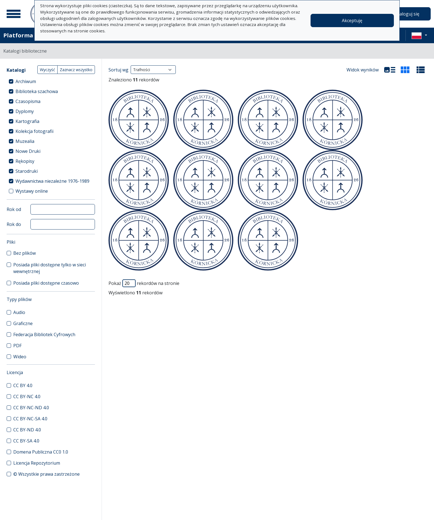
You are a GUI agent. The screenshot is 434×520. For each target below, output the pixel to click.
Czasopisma (28, 101)
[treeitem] (51, 81)
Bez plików (24, 253)
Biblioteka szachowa (37, 91)
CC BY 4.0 (22, 385)
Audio (19, 312)
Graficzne (23, 323)
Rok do (14, 224)
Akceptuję (352, 20)
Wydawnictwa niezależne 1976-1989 (52, 181)
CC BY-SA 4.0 (26, 441)
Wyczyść (47, 69)
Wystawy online (32, 191)
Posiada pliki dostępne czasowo (46, 283)
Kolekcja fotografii (34, 131)
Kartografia (27, 121)
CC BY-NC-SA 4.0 (30, 419)
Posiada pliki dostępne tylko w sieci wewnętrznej (49, 268)
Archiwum (26, 81)
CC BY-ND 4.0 (27, 430)
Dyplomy (25, 111)
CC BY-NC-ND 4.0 (31, 408)
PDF (17, 346)
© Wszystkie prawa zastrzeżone (46, 474)
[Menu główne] (13, 13)
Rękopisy (25, 161)
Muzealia (25, 141)
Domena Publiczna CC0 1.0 (40, 452)
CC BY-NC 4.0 (26, 396)
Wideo (19, 357)
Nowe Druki (28, 151)
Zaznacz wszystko (76, 69)
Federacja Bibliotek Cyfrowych (44, 334)
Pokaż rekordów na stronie (143, 283)
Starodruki (27, 171)
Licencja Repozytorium (36, 463)
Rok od (14, 209)
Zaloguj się (408, 14)
